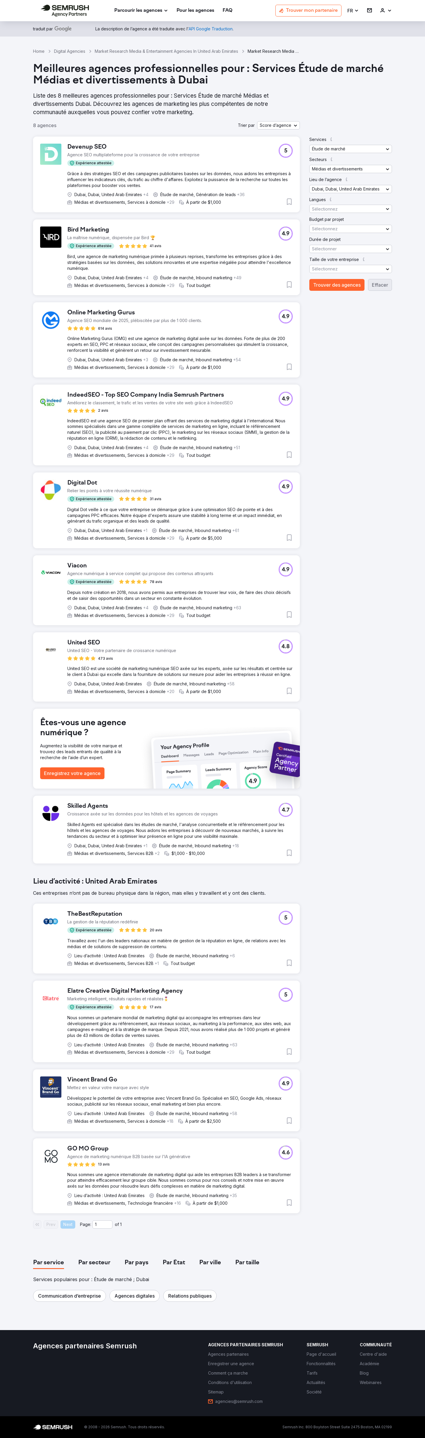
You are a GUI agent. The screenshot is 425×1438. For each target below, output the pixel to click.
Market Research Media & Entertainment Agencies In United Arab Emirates (166, 51)
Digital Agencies (69, 51)
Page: (85, 1224)
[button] (353, 11)
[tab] (48, 1263)
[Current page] (102, 1224)
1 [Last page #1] (121, 1224)
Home (39, 51)
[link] (195, 10)
